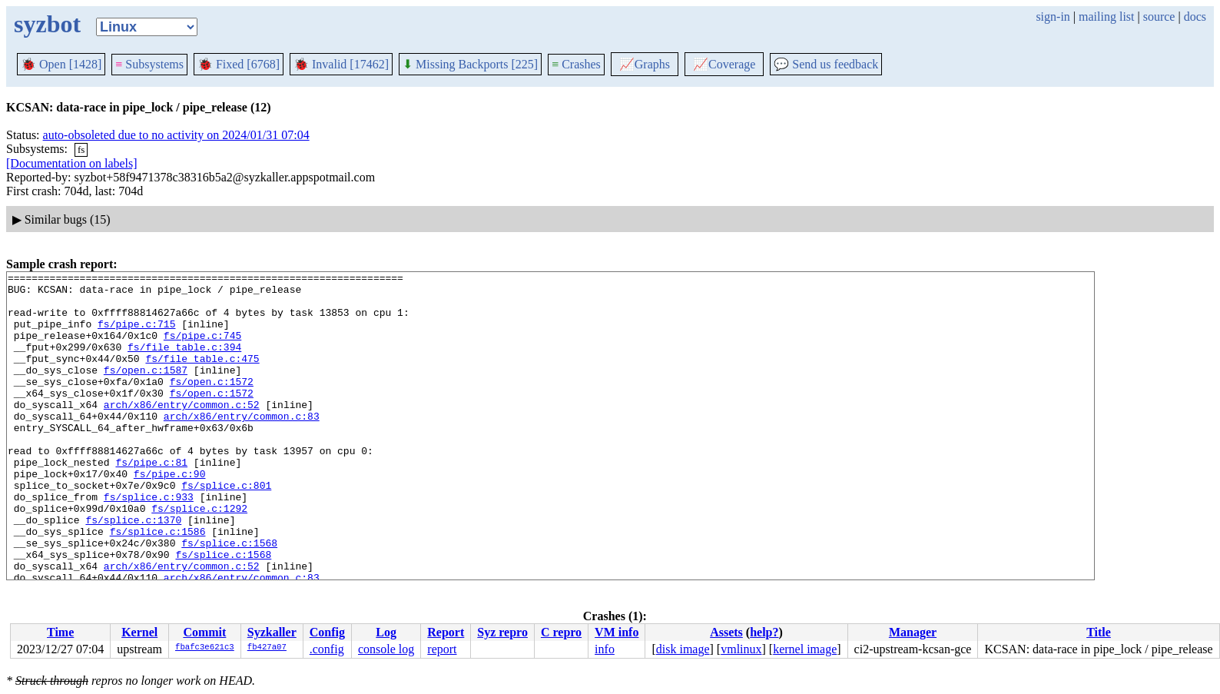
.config (327, 649)
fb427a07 (267, 648)
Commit (204, 632)
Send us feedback (826, 64)
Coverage (724, 64)
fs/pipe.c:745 (202, 349)
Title (1098, 632)
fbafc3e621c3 (204, 648)
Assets (726, 632)
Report (445, 632)
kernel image (805, 649)
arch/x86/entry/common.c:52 (182, 432)
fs (81, 149)
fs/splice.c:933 (149, 543)
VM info (616, 632)
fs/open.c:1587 (145, 390)
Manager (913, 632)
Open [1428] (61, 64)
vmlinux (741, 649)
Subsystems (149, 64)
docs (1195, 16)
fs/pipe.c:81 (151, 501)
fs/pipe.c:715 (136, 335)
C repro (561, 632)
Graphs (644, 64)
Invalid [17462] (341, 64)
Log (386, 632)
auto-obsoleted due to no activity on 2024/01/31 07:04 (176, 134)
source (1159, 16)
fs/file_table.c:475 (202, 377)
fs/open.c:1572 (212, 404)
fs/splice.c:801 (226, 529)
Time (60, 632)
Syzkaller (272, 632)
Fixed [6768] (238, 64)
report (441, 649)
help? (764, 632)
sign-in (1052, 16)
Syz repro (502, 632)
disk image (683, 649)
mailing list (1106, 16)
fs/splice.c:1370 (133, 570)
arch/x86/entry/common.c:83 (242, 446)
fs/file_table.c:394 (184, 363)
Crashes (576, 64)
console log (386, 649)
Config (327, 632)
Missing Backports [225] (470, 64)
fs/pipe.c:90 (170, 515)
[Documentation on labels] (72, 163)
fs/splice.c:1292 (199, 556)
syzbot (47, 24)
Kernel (139, 632)
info (605, 649)
